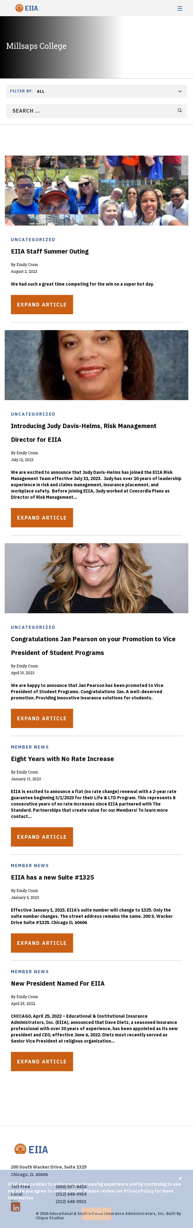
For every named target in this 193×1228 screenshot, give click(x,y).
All (41, 91)
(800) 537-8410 (71, 1186)
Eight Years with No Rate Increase (62, 758)
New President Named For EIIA (58, 983)
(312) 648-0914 (71, 1194)
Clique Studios (50, 1218)
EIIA (26, 8)
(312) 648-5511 (71, 1201)
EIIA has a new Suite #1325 (52, 877)
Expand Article (42, 304)
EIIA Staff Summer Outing (50, 251)
